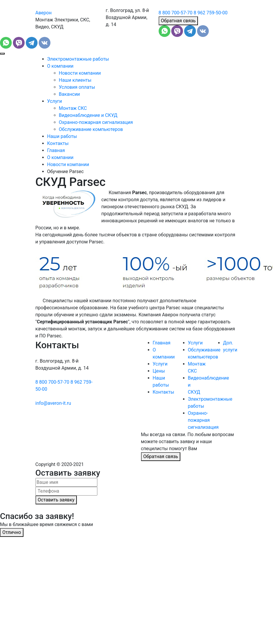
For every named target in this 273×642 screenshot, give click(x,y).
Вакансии (69, 94)
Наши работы (62, 136)
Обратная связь (178, 20)
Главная (56, 150)
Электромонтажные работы (78, 59)
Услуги (54, 101)
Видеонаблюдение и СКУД (88, 115)
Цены (159, 371)
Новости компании (80, 73)
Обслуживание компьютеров (91, 129)
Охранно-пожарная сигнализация (96, 122)
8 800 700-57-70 (176, 13)
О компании (60, 66)
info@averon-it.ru (53, 403)
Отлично (11, 532)
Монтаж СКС (73, 108)
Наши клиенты (75, 80)
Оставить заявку (56, 500)
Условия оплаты (77, 87)
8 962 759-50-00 (211, 13)
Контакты (58, 143)
